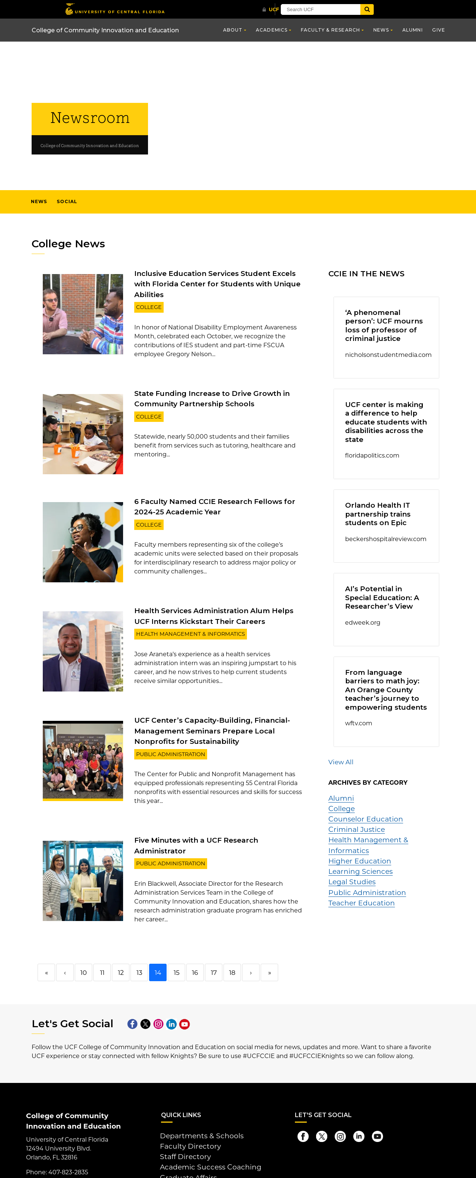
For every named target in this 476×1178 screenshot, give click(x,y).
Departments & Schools (195, 1106)
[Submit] (406, 9)
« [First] (46, 944)
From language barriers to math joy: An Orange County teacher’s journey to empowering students (385, 663)
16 (195, 944)
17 (213, 944)
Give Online (178, 1157)
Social (67, 201)
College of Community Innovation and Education (105, 30)
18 (232, 944)
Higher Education (354, 807)
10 (83, 944)
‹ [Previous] (65, 944)
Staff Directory (181, 1124)
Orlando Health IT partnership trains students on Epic (372, 500)
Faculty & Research (330, 30)
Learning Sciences (355, 816)
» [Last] (269, 944)
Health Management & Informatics (182, 619)
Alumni (412, 30)
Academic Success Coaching (202, 1133)
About (233, 30)
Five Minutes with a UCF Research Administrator (217, 822)
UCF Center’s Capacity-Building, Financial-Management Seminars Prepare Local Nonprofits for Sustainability (218, 715)
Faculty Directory (185, 1115)
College (147, 294)
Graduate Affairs (183, 1142)
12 (120, 944)
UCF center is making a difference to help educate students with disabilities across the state (380, 413)
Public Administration (166, 736)
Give (438, 30)
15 (176, 944)
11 (102, 944)
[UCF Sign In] (285, 9)
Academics (272, 30)
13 (139, 944)
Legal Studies (348, 825)
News (381, 30)
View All (339, 728)
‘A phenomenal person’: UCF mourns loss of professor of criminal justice (381, 323)
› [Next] (251, 944)
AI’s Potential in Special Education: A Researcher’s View (385, 580)
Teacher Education (356, 843)
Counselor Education (359, 781)
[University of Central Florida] (118, 9)
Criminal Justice (352, 790)
